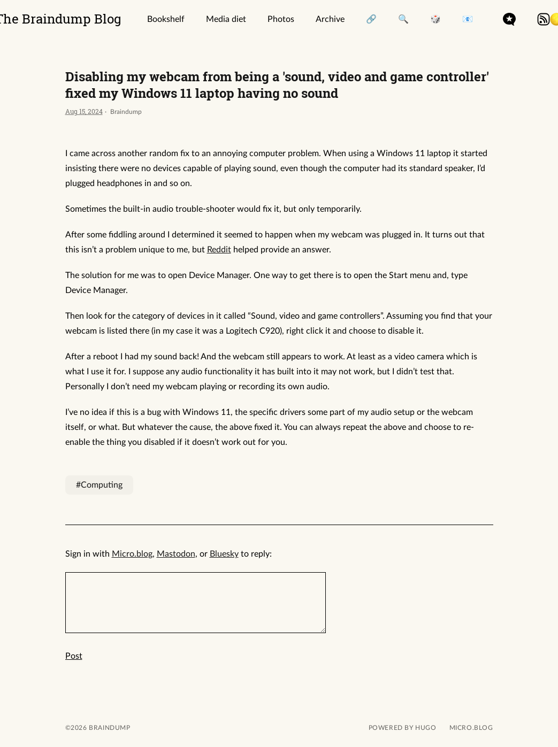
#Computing (99, 485)
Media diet (226, 19)
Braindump (109, 728)
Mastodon (176, 554)
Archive (330, 19)
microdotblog (509, 19)
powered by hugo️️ (403, 728)
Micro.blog (132, 554)
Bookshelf (166, 19)
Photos (280, 19)
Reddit (219, 249)
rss (543, 19)
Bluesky (224, 554)
